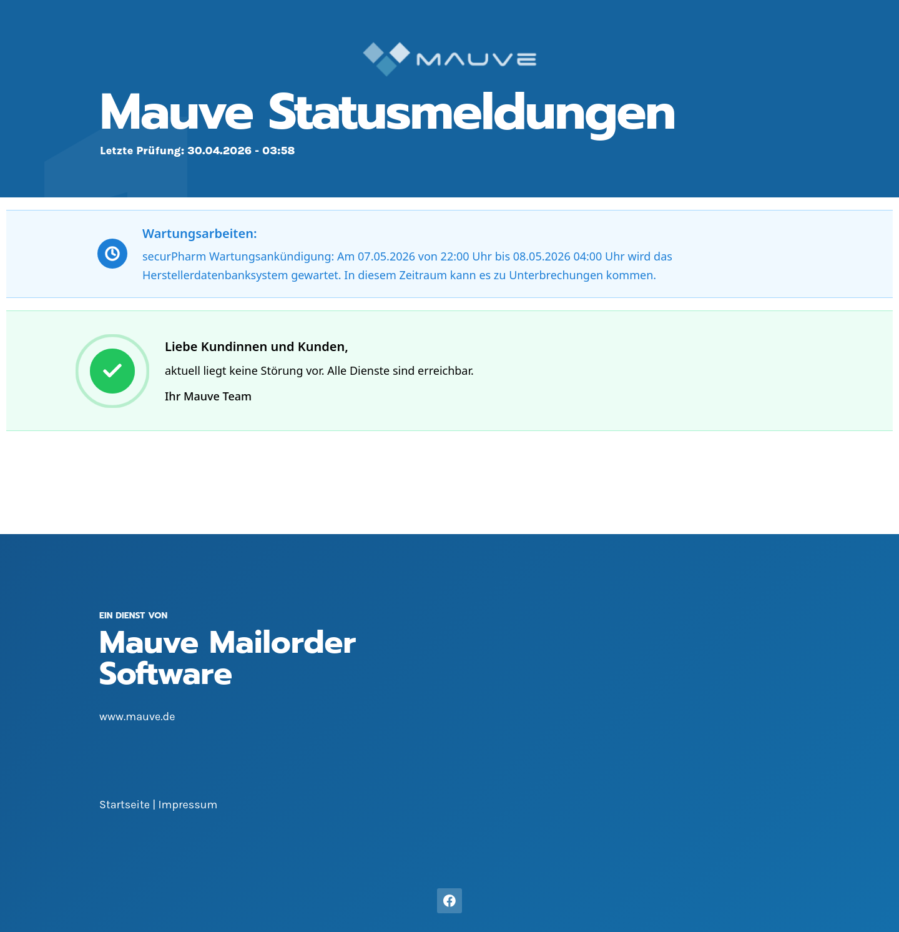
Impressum (188, 804)
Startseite (124, 804)
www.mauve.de (137, 716)
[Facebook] (449, 900)
